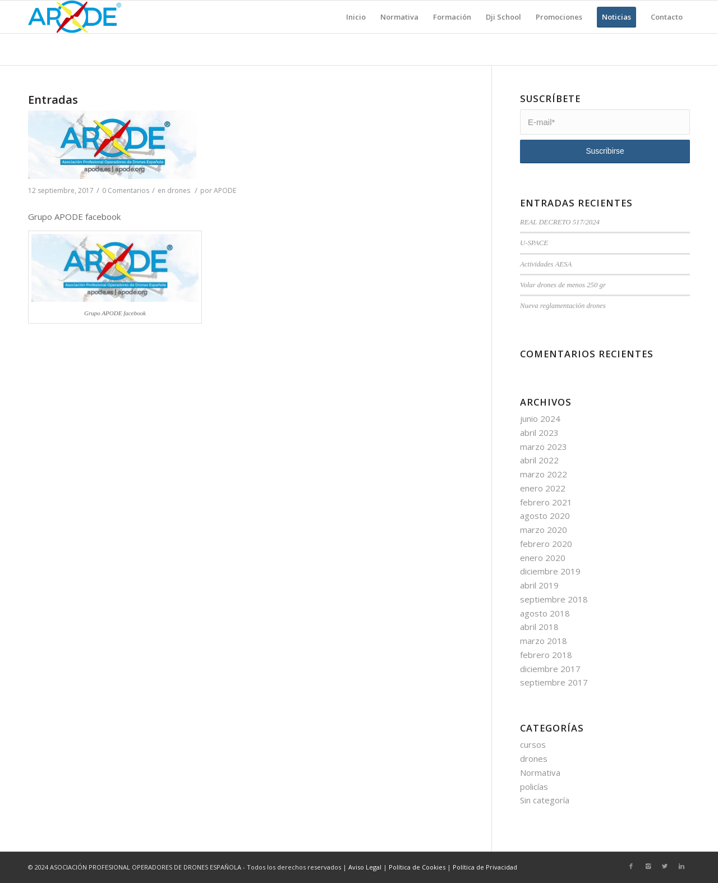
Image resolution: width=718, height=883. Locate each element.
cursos (533, 744)
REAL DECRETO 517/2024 (560, 222)
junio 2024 (540, 418)
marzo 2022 (543, 474)
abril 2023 (539, 432)
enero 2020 (542, 557)
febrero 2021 (546, 502)
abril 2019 (539, 585)
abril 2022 (539, 460)
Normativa (540, 772)
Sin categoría (544, 800)
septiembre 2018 (554, 599)
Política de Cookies (417, 867)
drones (178, 190)
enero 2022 (542, 488)
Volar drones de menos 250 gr (563, 285)
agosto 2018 (545, 613)
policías (534, 786)
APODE (225, 190)
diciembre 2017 (550, 668)
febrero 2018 (546, 654)
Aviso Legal (364, 867)
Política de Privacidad (485, 867)
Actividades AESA (546, 264)
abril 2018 (539, 626)
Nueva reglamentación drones (563, 306)
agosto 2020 (545, 515)
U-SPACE (534, 243)
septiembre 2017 (554, 682)
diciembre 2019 (550, 571)
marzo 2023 (543, 446)
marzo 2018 (543, 640)
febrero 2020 (546, 543)
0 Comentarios (125, 190)
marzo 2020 (543, 529)
